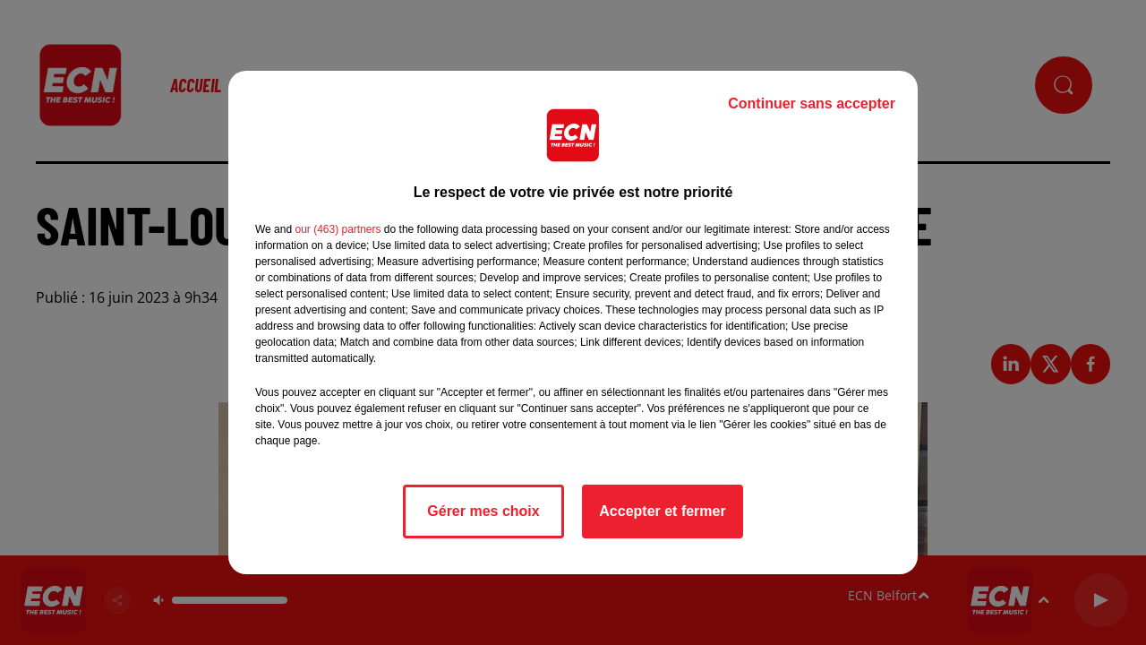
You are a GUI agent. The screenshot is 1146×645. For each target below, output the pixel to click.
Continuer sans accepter (811, 103)
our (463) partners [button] (338, 229)
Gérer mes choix (483, 511)
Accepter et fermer (662, 511)
